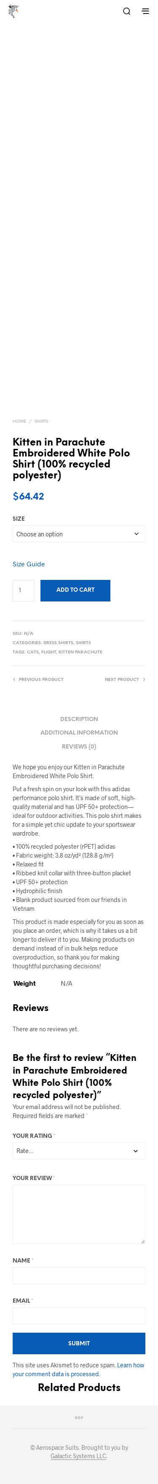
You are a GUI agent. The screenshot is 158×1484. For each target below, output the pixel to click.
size (19, 519)
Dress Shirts (58, 643)
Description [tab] (79, 719)
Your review (34, 1178)
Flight (48, 652)
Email (23, 1301)
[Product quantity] (23, 591)
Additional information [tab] (79, 733)
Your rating (34, 1136)
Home (19, 421)
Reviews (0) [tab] (79, 747)
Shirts (41, 421)
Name (23, 1261)
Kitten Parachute (80, 652)
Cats (33, 652)
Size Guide (29, 564)
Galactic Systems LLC (78, 1456)
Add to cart (75, 590)
